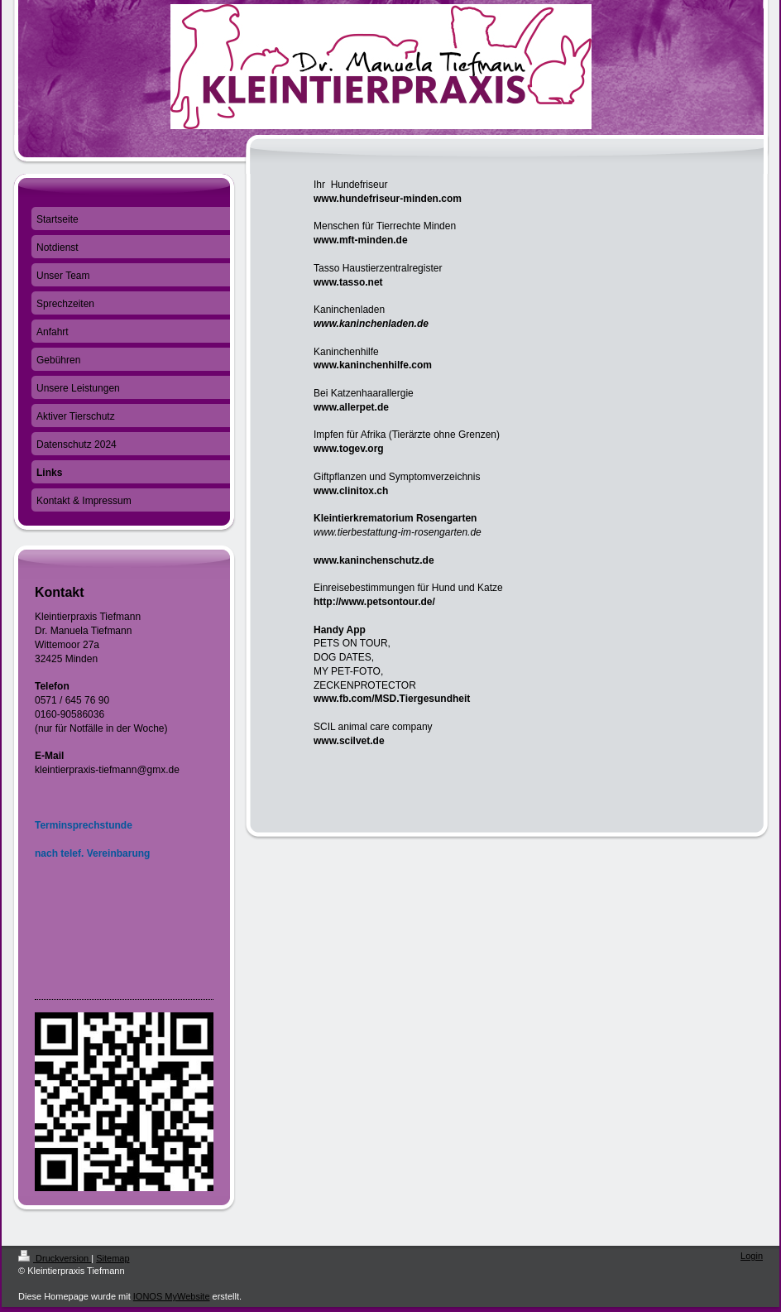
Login (751, 1256)
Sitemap (112, 1258)
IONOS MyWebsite (171, 1296)
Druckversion (54, 1258)
